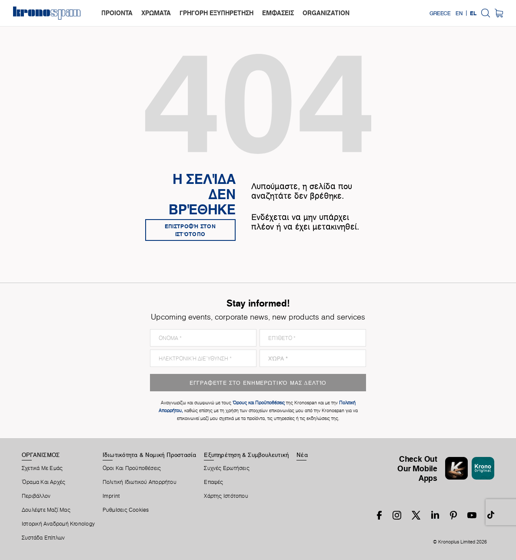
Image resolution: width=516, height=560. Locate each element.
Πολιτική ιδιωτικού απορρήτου (139, 482)
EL (473, 13)
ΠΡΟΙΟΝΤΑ (117, 12)
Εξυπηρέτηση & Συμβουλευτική (246, 454)
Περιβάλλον (36, 496)
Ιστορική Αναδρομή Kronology (58, 523)
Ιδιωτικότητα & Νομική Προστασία (149, 454)
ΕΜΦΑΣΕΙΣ (278, 12)
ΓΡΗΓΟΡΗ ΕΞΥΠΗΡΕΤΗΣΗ (216, 12)
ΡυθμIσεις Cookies (126, 510)
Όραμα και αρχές (43, 482)
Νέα (302, 454)
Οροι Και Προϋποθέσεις (132, 468)
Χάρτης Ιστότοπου (226, 496)
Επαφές (213, 482)
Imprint (111, 496)
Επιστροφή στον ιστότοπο (190, 230)
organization (326, 12)
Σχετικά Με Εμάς (42, 468)
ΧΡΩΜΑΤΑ (156, 12)
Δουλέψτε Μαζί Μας (46, 510)
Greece (440, 13)
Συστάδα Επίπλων (43, 537)
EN (459, 13)
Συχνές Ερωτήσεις (227, 468)
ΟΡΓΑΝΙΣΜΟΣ (41, 454)
